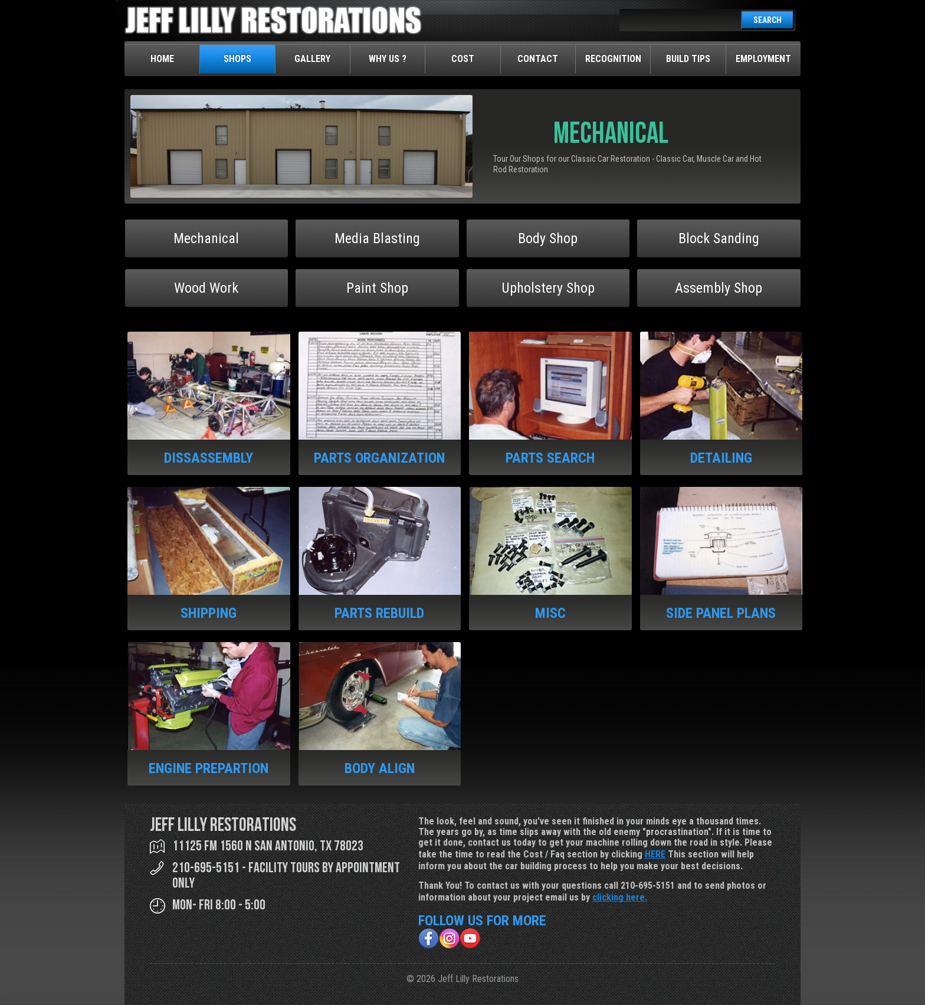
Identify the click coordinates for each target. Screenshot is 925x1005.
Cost (462, 58)
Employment (763, 58)
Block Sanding (718, 238)
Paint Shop (377, 288)
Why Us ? (387, 58)
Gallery (312, 58)
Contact (537, 58)
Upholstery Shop (548, 288)
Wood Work (206, 288)
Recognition (613, 58)
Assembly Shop (718, 288)
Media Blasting (377, 238)
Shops (237, 58)
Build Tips (688, 58)
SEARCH (767, 20)
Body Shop (548, 238)
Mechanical (206, 238)
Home (162, 58)
